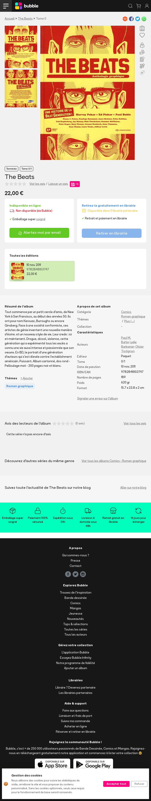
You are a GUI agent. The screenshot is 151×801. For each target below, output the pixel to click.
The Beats (25, 18)
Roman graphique (133, 316)
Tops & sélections (75, 624)
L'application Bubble (75, 652)
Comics (126, 312)
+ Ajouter (26, 378)
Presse (75, 560)
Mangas (75, 608)
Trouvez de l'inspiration (75, 592)
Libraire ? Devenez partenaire (75, 687)
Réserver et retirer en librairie (75, 731)
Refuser (139, 783)
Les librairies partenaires (75, 693)
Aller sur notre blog (133, 487)
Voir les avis (37, 184)
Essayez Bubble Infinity (75, 658)
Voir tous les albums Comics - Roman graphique (114, 461)
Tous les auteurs (75, 634)
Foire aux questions (76, 710)
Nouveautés (75, 619)
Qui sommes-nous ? (75, 555)
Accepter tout (116, 783)
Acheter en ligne (75, 726)
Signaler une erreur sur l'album (97, 398)
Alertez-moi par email (39, 233)
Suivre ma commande (75, 721)
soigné (40, 219)
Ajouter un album (75, 668)
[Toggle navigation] (6, 5)
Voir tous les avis (135, 423)
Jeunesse (75, 613)
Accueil (10, 18)
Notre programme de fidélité (75, 663)
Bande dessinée (75, 598)
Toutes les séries (75, 629)
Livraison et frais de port (75, 716)
